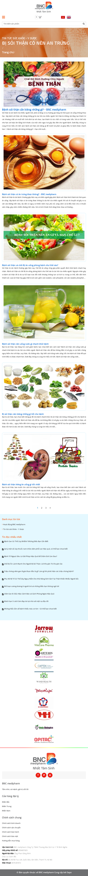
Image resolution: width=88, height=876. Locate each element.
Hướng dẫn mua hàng (11, 841)
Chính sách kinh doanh (11, 823)
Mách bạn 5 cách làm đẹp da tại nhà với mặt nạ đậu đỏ (26, 601)
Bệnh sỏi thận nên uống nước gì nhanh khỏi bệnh (25, 344)
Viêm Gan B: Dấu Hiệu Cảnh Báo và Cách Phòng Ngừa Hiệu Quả (29, 594)
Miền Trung (6, 806)
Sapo (69, 873)
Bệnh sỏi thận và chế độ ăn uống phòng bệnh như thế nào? (30, 265)
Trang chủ (8, 52)
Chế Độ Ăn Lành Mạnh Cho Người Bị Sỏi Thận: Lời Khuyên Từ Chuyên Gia (33, 564)
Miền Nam (6, 811)
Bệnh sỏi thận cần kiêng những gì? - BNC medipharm (34, 109)
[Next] (50, 508)
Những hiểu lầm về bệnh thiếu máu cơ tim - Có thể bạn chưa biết (30, 609)
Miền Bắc (5, 802)
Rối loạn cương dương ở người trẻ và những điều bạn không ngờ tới (31, 586)
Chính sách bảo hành (10, 832)
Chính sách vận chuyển (11, 828)
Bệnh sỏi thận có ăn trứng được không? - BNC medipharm (29, 194)
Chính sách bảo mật (10, 836)
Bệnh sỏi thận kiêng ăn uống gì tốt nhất (21, 485)
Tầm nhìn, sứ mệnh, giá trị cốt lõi (15, 789)
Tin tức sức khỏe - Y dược (19, 38)
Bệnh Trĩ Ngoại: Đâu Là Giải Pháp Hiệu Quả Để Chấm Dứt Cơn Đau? (30, 556)
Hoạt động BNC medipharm (13, 524)
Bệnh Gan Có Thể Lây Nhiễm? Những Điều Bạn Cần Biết (26, 541)
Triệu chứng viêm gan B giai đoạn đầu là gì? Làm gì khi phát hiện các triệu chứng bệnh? (39, 571)
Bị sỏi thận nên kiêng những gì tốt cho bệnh (23, 414)
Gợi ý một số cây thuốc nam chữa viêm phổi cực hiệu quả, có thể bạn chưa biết (36, 549)
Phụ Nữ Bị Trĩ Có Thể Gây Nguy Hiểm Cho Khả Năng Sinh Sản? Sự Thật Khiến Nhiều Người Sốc (41, 579)
